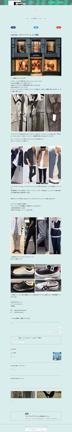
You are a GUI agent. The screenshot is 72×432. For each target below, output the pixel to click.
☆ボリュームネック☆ (15, 381)
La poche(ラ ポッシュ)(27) (22, 322)
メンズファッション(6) (14, 322)
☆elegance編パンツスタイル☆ (18, 365)
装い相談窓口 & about (36, 18)
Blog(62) (12, 323)
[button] (27, 18)
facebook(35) (57, 322)
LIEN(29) (53, 322)
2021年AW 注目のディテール (17, 378)
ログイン (60, 2)
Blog (45, 18)
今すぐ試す (51, 2)
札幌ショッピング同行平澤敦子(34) (33, 322)
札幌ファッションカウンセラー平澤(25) (45, 322)
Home (27, 18)
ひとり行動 (13, 352)
